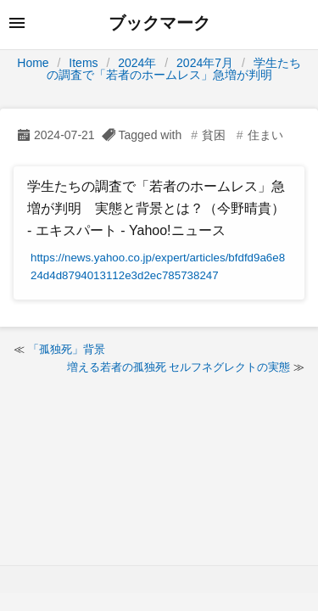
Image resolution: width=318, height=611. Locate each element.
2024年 (137, 63)
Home (32, 63)
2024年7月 (204, 63)
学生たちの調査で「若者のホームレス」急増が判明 (174, 68)
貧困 (214, 135)
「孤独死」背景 (66, 349)
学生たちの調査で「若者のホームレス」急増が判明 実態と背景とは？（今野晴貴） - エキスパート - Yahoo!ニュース (156, 208)
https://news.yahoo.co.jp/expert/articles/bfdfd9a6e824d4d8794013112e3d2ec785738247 (158, 267)
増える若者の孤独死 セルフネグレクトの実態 (179, 367)
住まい (265, 135)
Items (83, 63)
